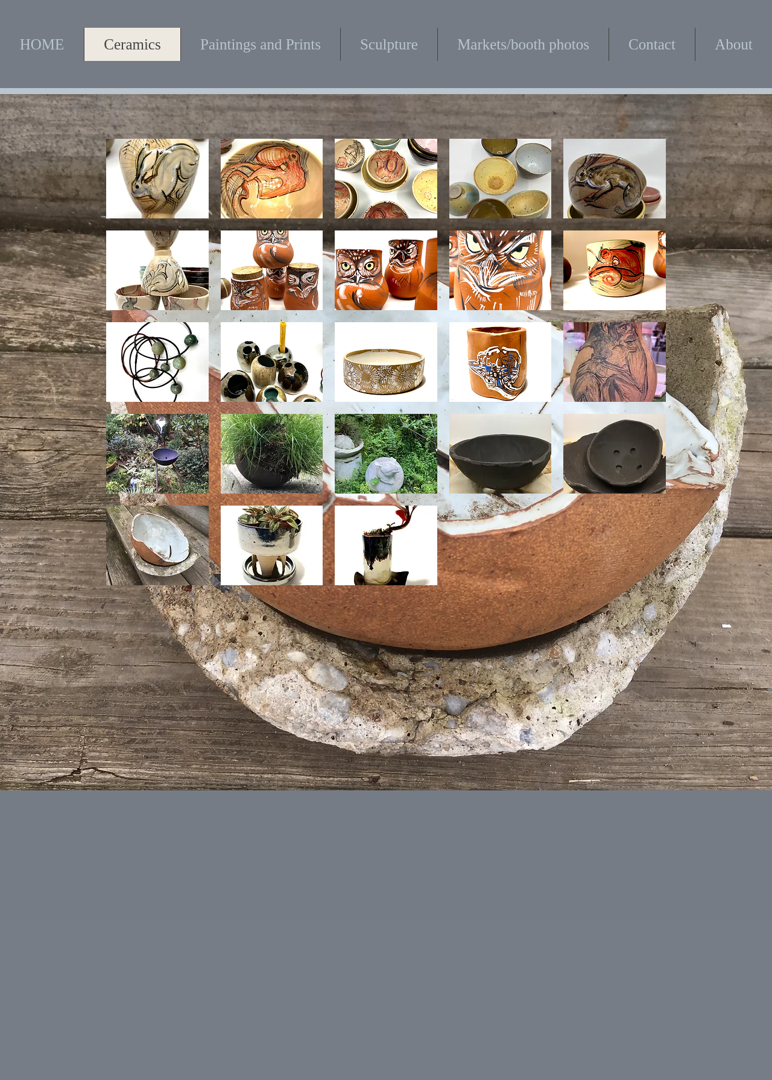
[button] (157, 178)
